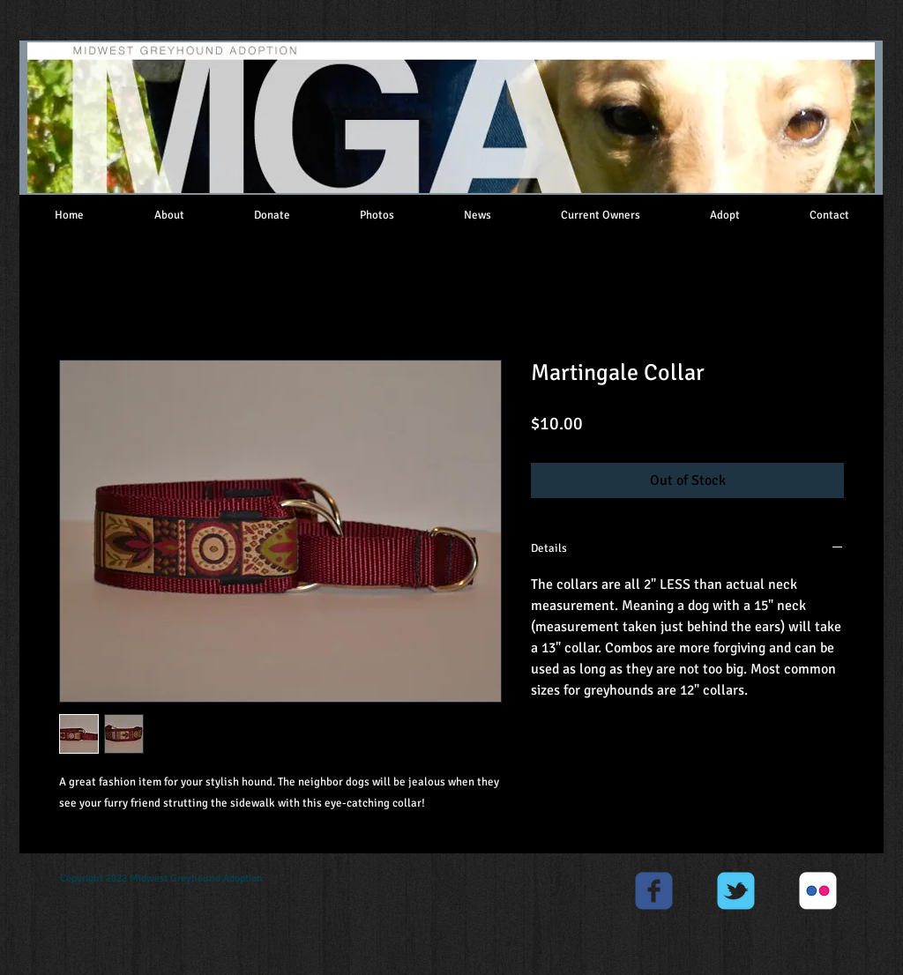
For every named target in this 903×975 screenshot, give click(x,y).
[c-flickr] (818, 891)
